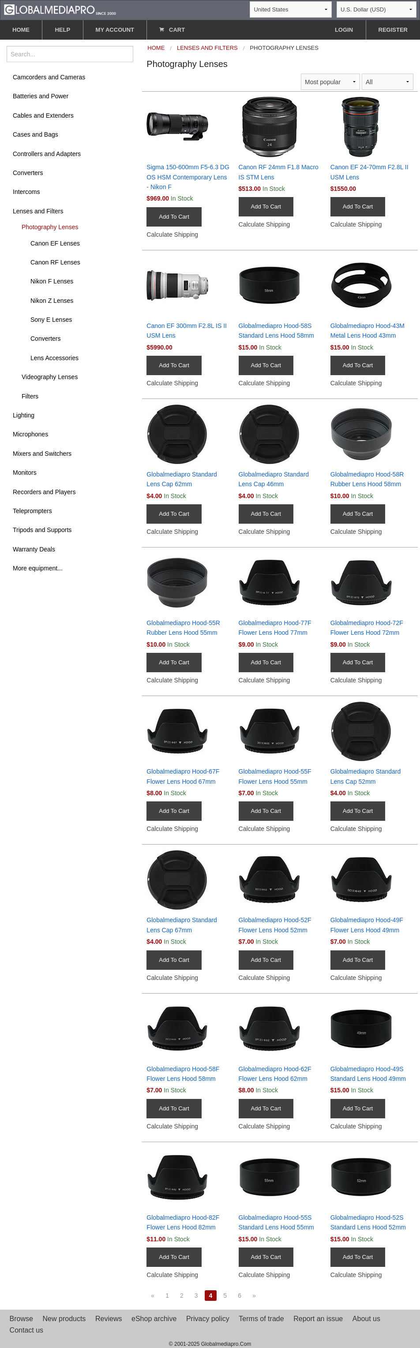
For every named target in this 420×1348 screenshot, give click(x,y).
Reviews (108, 1318)
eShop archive (153, 1318)
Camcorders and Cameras (49, 77)
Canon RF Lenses (55, 262)
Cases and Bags (35, 134)
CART (172, 29)
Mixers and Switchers (42, 453)
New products (64, 1318)
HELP (62, 29)
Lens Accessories (54, 357)
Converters (28, 172)
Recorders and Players (44, 491)
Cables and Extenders (43, 115)
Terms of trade (261, 1318)
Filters (30, 396)
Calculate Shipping (172, 234)
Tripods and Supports (42, 529)
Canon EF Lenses (55, 243)
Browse (21, 1318)
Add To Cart (174, 216)
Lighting (23, 415)
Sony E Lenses (51, 319)
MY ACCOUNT (115, 29)
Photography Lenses (50, 227)
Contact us (26, 1330)
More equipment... (38, 568)
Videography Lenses (50, 376)
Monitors (25, 472)
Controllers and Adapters (47, 153)
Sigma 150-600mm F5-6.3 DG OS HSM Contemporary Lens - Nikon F (187, 177)
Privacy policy (207, 1318)
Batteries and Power (40, 96)
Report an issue (318, 1318)
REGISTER (393, 29)
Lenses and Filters (38, 211)
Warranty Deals (34, 549)
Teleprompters (32, 510)
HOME (21, 29)
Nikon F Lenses (51, 281)
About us (366, 1318)
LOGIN (344, 29)
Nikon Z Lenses (51, 300)
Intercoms (26, 191)
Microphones (30, 434)
